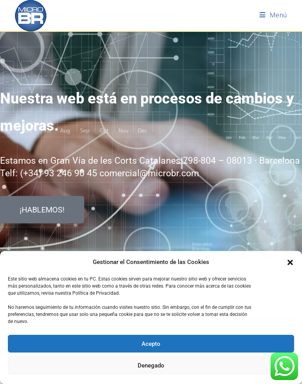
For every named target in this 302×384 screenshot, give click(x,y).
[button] (290, 262)
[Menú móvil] (273, 15)
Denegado (151, 365)
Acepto (151, 343)
